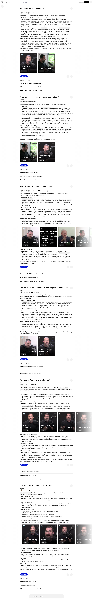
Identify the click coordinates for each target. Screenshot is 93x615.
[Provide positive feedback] (68, 76)
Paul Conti (23, 13)
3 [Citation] (64, 410)
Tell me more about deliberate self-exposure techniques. (34, 273)
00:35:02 (44, 542)
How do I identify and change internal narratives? (32, 281)
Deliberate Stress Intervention (45, 350)
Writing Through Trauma (47, 539)
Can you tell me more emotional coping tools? (31, 83)
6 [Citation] (45, 457)
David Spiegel (42, 191)
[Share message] (71, 8)
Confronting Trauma (30, 242)
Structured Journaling (27, 426)
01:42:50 (79, 430)
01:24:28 (61, 430)
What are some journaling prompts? (29, 585)
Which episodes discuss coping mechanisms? (31, 86)
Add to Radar (24, 76)
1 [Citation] (44, 26)
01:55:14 (41, 354)
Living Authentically (66, 242)
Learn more (81, 2)
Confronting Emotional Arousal (83, 241)
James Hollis (50, 191)
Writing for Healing (65, 427)
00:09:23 (26, 542)
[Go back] (2, 6)
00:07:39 (24, 71)
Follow (86, 2)
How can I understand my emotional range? (31, 176)
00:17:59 (44, 430)
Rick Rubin (34, 384)
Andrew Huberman (32, 13)
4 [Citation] (28, 259)
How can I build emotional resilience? (29, 277)
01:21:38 (26, 245)
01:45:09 (26, 430)
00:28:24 (79, 245)
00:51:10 (41, 71)
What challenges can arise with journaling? (30, 479)
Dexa (5, 2)
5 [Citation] (46, 448)
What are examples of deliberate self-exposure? (32, 366)
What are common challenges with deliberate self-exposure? (35, 370)
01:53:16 (61, 245)
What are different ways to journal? (29, 172)
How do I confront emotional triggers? (29, 179)
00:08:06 (44, 245)
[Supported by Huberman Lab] (21, 2)
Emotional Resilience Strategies (45, 240)
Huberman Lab (10, 2)
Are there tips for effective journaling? (29, 471)
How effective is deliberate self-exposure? (30, 373)
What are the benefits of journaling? (29, 475)
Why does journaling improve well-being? (30, 588)
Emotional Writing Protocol (47, 426)
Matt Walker (23, 490)
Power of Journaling (84, 427)
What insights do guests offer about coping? (31, 90)
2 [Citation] (46, 46)
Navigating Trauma (46, 68)
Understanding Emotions (26, 67)
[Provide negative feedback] (71, 76)
